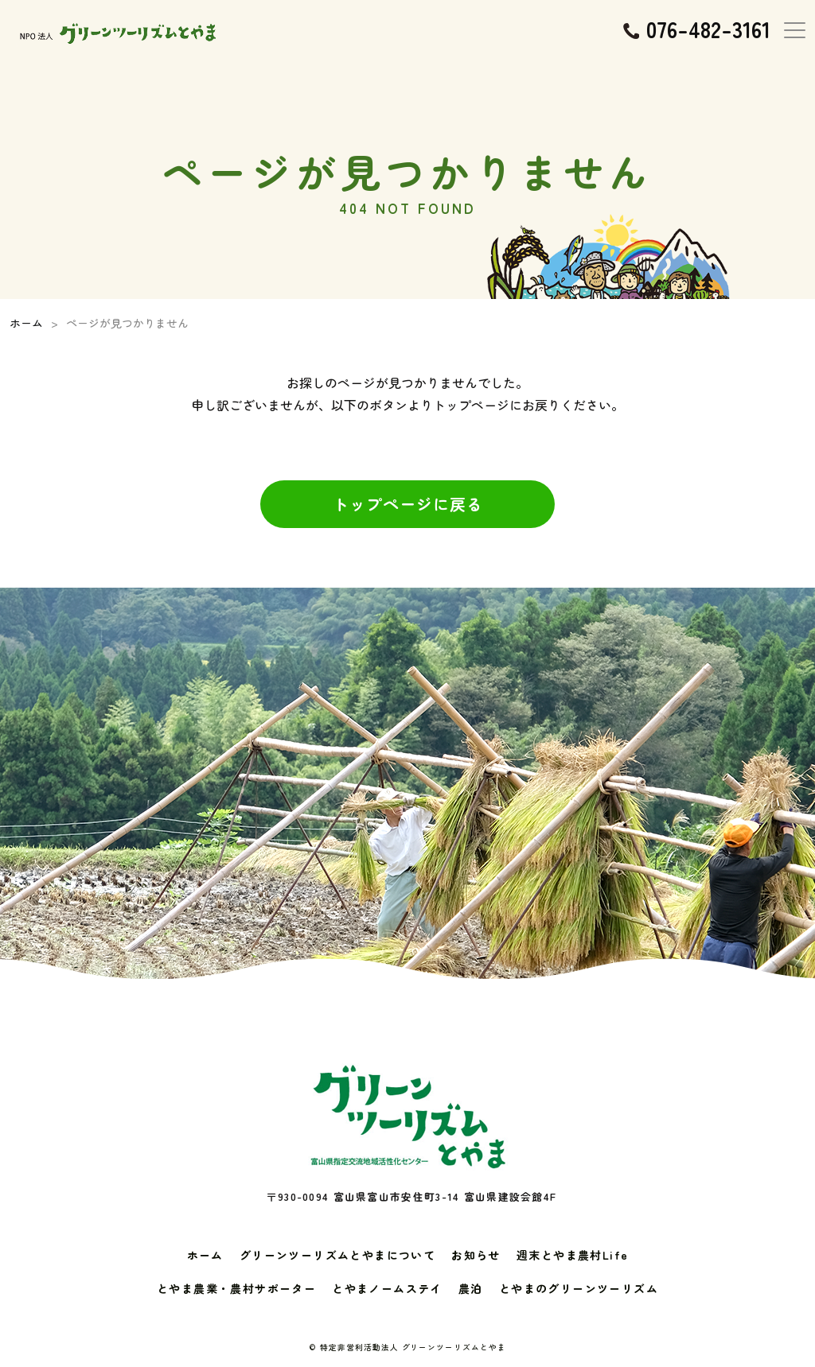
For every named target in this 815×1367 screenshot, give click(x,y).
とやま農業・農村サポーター (236, 1288)
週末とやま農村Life (572, 1255)
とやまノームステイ (387, 1288)
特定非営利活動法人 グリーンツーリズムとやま (413, 1347)
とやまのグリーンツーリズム (578, 1288)
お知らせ (476, 1255)
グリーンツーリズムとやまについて (337, 1255)
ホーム (205, 1255)
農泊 (470, 1288)
